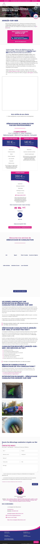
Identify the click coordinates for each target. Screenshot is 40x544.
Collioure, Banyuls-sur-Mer (14, 71)
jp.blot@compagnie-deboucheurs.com (15, 513)
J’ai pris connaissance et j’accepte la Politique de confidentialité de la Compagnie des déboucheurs (18, 474)
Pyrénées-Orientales (7, 14)
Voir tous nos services (20, 291)
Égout (15, 255)
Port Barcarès (14, 500)
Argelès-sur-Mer (34, 499)
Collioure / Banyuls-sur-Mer (19, 499)
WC (6, 255)
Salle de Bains (6, 265)
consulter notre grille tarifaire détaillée (20, 227)
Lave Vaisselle (24, 265)
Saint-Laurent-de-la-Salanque (24, 500)
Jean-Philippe (20, 497)
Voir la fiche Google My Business (13, 515)
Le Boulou (11, 499)
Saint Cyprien (27, 499)
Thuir (7, 499)
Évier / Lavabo (24, 255)
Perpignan (20, 501)
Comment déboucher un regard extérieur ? (11, 373)
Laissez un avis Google (11, 517)
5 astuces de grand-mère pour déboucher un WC (12, 372)
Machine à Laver (15, 265)
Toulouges (32, 500)
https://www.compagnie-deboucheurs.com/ (16, 519)
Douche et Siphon (33, 255)
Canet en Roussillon (7, 500)
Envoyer (35, 484)
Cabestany (15, 501)
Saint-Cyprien (30, 72)
